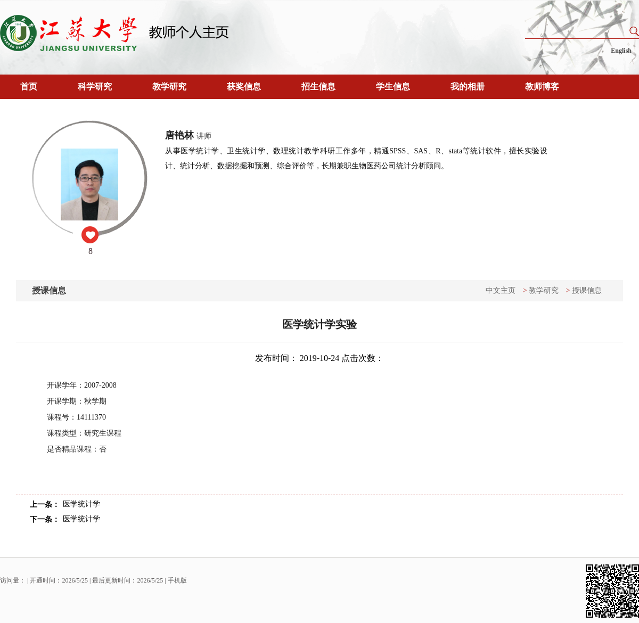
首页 (28, 86)
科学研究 (95, 86)
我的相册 (467, 86)
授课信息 (587, 290)
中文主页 (500, 290)
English (621, 50)
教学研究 (169, 86)
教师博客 (542, 86)
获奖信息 (244, 86)
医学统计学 (81, 504)
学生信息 (393, 86)
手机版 (177, 580)
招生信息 (318, 86)
